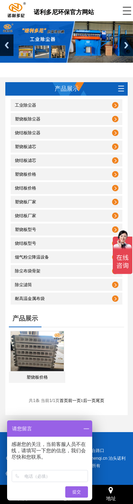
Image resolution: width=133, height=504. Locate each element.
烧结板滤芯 (25, 160)
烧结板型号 (25, 243)
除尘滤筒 (23, 284)
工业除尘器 (25, 105)
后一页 (89, 400)
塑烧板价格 (25, 174)
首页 (64, 400)
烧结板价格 (25, 188)
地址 (111, 494)
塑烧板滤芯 (25, 146)
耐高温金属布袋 (30, 298)
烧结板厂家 (25, 215)
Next (126, 45)
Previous (6, 45)
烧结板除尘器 (27, 132)
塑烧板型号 (25, 229)
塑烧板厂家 (25, 201)
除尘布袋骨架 (27, 270)
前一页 (74, 400)
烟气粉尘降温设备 (32, 257)
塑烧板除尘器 (27, 119)
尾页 (100, 400)
